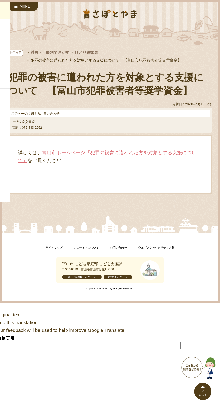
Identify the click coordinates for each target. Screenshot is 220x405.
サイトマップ (54, 247)
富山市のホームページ (82, 277)
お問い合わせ (118, 247)
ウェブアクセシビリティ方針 (156, 247)
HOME (15, 53)
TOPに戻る (203, 393)
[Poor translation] (10, 338)
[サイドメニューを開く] (23, 6)
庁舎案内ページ (118, 277)
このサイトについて (86, 247)
